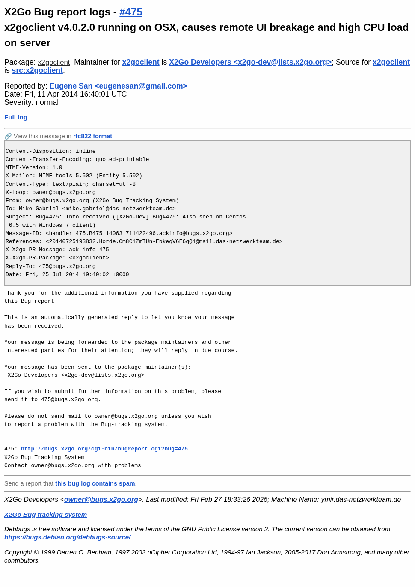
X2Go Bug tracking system (45, 514)
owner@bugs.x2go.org (101, 499)
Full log (15, 117)
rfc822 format (92, 136)
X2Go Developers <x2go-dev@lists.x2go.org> (250, 62)
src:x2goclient (37, 70)
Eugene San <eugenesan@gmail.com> (118, 86)
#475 (130, 12)
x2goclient (54, 62)
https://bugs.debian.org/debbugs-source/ (67, 537)
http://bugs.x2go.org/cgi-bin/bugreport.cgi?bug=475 (104, 449)
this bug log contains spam (95, 483)
